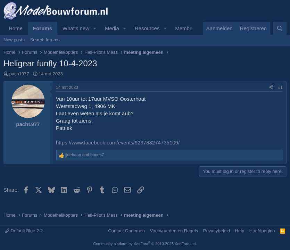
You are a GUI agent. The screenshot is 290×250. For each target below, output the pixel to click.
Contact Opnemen (126, 230)
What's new (76, 28)
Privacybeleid (216, 230)
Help (240, 230)
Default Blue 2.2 (24, 230)
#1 (280, 87)
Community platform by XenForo (145, 244)
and (84, 154)
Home (16, 28)
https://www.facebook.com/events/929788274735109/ (118, 142)
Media (112, 28)
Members (186, 28)
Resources (147, 28)
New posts (14, 39)
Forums (42, 28)
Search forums (45, 39)
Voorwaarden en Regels (174, 230)
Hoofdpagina (262, 230)
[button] (95, 28)
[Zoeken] (280, 28)
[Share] (271, 88)
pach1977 (19, 73)
